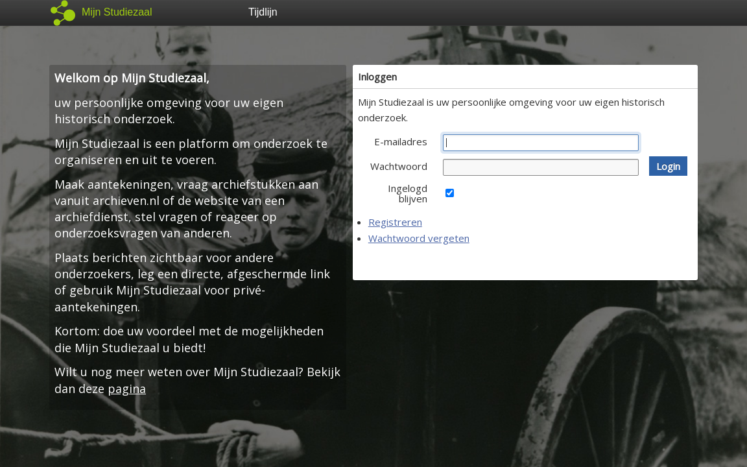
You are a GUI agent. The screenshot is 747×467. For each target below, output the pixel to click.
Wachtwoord (398, 166)
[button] (668, 166)
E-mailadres (400, 141)
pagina (127, 388)
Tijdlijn (263, 12)
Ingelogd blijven (407, 193)
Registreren (395, 221)
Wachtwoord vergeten (418, 238)
